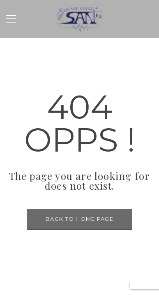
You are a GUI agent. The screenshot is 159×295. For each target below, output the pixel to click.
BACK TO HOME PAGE (79, 219)
